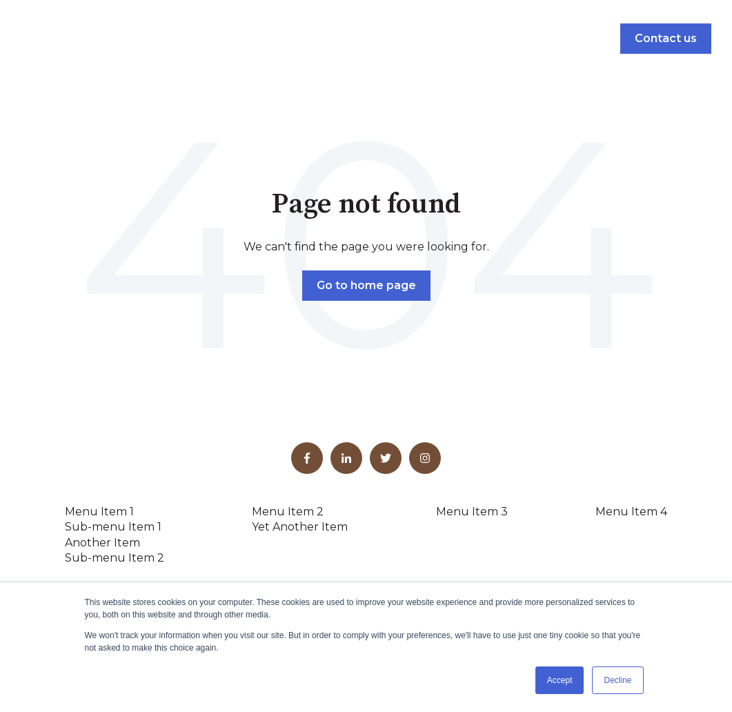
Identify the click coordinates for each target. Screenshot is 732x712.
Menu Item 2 (288, 511)
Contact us (666, 38)
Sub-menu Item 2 (114, 557)
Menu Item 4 (631, 511)
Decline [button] (617, 680)
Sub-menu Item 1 (113, 526)
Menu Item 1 (99, 511)
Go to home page (366, 285)
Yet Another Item (300, 526)
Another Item (102, 542)
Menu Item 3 (472, 511)
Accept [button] (560, 680)
